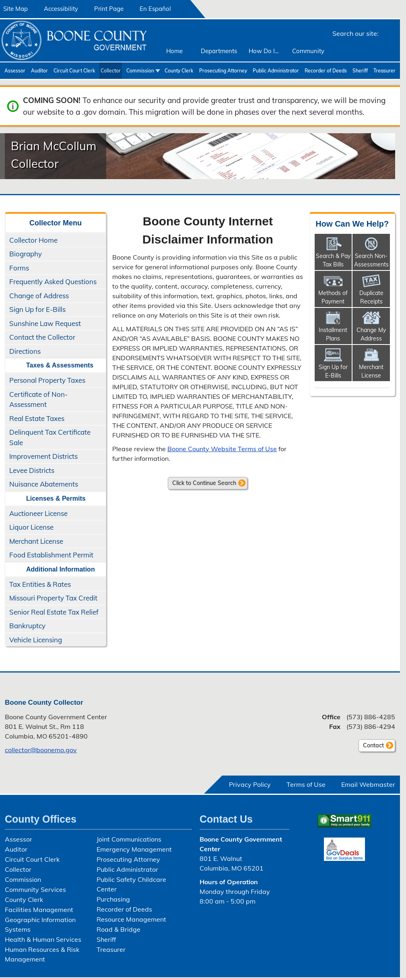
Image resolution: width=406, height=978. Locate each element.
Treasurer (384, 71)
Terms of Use (306, 784)
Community (308, 51)
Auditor (39, 71)
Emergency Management (134, 849)
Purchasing (113, 899)
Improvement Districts (43, 456)
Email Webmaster (368, 784)
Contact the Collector (42, 337)
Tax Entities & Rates (40, 584)
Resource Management (131, 919)
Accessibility (61, 8)
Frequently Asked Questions (53, 281)
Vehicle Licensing (35, 639)
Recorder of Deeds (326, 71)
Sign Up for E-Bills (37, 309)
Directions (25, 351)
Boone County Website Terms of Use (222, 449)
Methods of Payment (333, 297)
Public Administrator (276, 71)
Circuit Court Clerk (74, 71)
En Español (155, 8)
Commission (140, 71)
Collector (111, 71)
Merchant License (36, 541)
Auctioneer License (38, 513)
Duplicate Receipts (371, 297)
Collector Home (33, 240)
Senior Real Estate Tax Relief (54, 612)
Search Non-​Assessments (371, 260)
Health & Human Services (43, 939)
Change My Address (371, 334)
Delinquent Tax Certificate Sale (50, 437)
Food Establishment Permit (51, 555)
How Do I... (263, 51)
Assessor (14, 71)
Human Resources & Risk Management (42, 954)
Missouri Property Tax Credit (53, 598)
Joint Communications (129, 839)
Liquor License (31, 527)
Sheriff (360, 71)
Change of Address (39, 295)
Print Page (109, 8)
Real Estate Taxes (36, 418)
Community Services (35, 889)
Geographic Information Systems (40, 924)
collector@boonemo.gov (41, 750)
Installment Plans (333, 334)
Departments (219, 51)
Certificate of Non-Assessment (38, 399)
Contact (371, 746)
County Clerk (179, 71)
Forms (19, 268)
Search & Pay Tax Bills (333, 260)
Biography (25, 254)
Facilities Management (39, 910)
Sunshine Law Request (45, 323)
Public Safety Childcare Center (131, 884)
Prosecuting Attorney (223, 71)
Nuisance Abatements (43, 484)
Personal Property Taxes (47, 380)
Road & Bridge (118, 929)
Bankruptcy (27, 625)
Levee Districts (31, 470)
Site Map (15, 8)
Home (174, 51)
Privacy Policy (250, 784)
